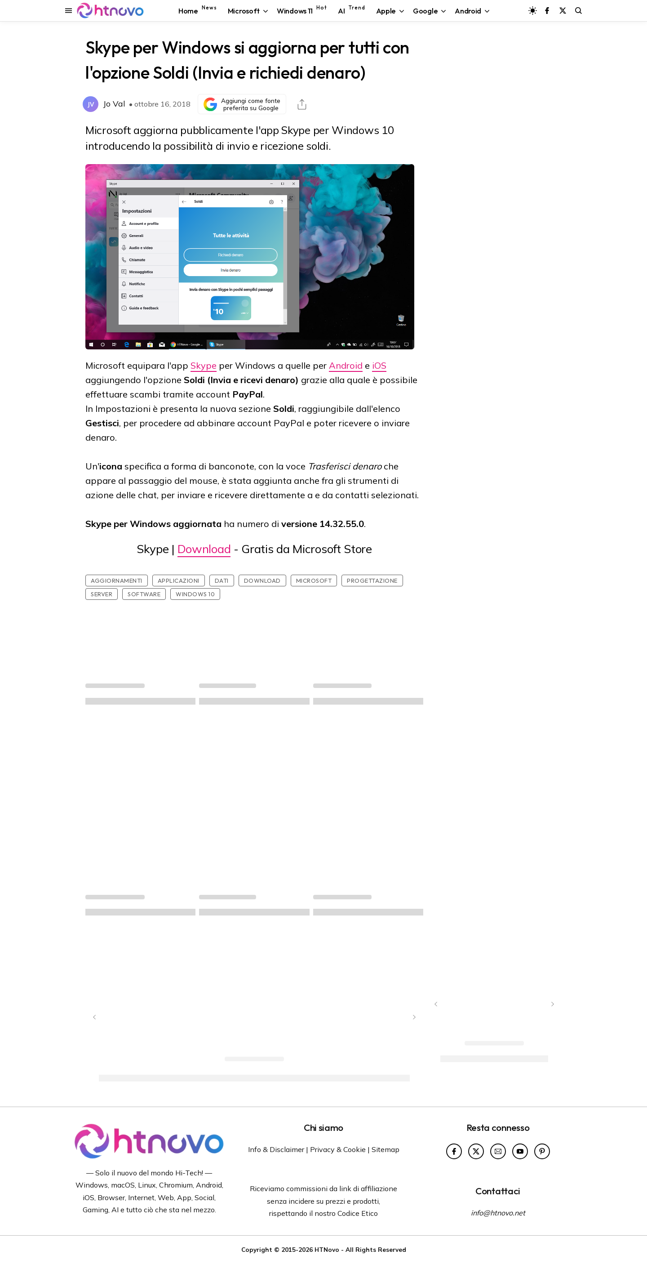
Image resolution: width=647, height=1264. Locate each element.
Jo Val (114, 103)
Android (346, 365)
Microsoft (314, 580)
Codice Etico (357, 1213)
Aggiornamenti (116, 580)
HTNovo (327, 1249)
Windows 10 (195, 594)
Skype (204, 365)
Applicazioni (178, 580)
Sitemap (385, 1149)
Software (144, 594)
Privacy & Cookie (338, 1149)
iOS (379, 365)
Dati (222, 580)
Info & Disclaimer (276, 1149)
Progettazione (372, 580)
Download (204, 548)
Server (101, 594)
